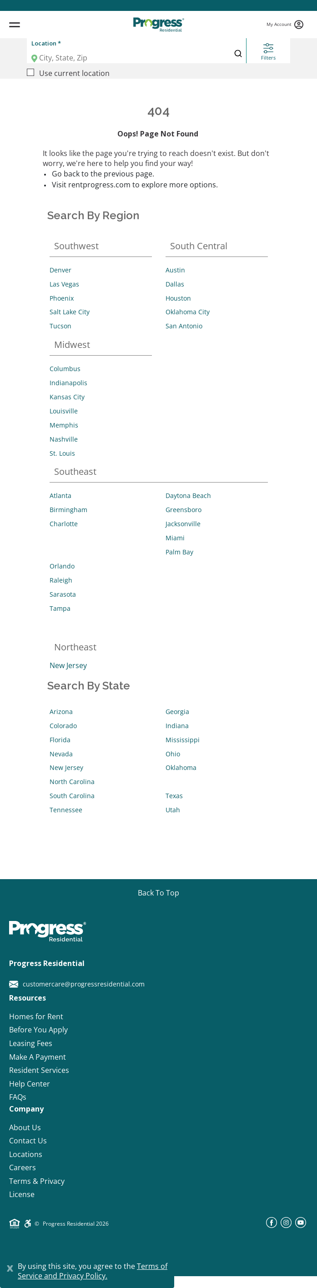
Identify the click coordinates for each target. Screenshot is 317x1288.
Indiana (177, 725)
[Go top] (158, 893)
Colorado (63, 725)
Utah (173, 809)
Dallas (175, 284)
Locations (25, 1154)
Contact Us (28, 1141)
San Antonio (184, 326)
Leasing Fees (30, 1043)
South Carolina (72, 795)
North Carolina (72, 781)
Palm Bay (179, 552)
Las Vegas (64, 284)
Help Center (29, 1084)
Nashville (64, 439)
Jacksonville (183, 523)
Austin (175, 270)
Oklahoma (181, 767)
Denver (60, 270)
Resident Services (39, 1070)
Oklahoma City (188, 311)
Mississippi (183, 739)
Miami (175, 537)
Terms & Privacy (37, 1181)
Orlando (62, 566)
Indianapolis (68, 382)
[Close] (10, 1267)
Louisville (64, 411)
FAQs (17, 1097)
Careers (22, 1167)
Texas (174, 795)
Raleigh (61, 580)
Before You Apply (38, 1030)
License (22, 1194)
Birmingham (68, 509)
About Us (25, 1127)
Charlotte (64, 523)
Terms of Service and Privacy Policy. (92, 1271)
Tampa (60, 608)
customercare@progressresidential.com (77, 984)
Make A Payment (37, 1057)
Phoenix (62, 298)
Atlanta (60, 495)
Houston (178, 298)
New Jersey (68, 665)
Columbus (65, 368)
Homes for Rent (36, 1016)
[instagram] (286, 1225)
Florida (60, 739)
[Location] (123, 58)
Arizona (61, 711)
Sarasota (63, 594)
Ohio (173, 754)
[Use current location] (30, 72)
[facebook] (271, 1225)
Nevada (61, 754)
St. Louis (62, 453)
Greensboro (183, 509)
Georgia (177, 711)
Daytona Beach (188, 495)
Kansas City (67, 396)
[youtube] (300, 1225)
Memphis (64, 425)
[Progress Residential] (158, 24)
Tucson (60, 326)
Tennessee (66, 809)
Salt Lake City (70, 311)
